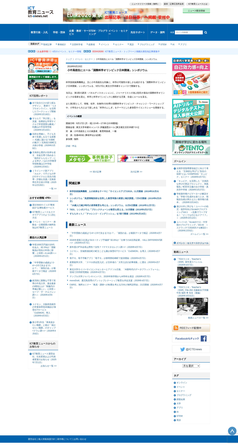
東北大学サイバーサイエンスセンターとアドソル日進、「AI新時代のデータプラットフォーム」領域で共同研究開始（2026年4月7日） (115, 259)
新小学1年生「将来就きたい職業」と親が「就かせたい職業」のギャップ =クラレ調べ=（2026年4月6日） (44, 317)
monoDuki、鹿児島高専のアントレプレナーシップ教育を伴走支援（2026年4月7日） (110, 269)
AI (167, 34)
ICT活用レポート (39, 84)
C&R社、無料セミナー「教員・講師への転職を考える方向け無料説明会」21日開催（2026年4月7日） (116, 274)
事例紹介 (64, 34)
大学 (179, 392)
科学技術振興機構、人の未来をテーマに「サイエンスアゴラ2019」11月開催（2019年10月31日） (114, 181)
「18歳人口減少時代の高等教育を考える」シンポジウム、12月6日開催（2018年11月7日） (113, 194)
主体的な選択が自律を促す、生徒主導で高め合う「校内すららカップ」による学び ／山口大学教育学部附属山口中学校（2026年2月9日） (44, 148)
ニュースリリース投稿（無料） (142, 3)
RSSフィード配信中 (191, 316)
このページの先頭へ (232, 419)
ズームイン (180, 150)
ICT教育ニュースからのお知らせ (42, 334)
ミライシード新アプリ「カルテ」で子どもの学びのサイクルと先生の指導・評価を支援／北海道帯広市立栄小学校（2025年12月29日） (44, 166)
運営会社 (32, 428)
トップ (69, 48)
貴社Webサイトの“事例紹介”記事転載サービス (43, 195)
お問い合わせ (80, 428)
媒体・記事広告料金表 (172, 3)
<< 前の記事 (95, 160)
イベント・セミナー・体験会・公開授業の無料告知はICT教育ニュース (44, 213)
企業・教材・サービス (78, 26)
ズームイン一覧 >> (199, 223)
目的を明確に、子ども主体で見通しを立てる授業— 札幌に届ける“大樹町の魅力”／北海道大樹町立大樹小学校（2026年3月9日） (44, 129)
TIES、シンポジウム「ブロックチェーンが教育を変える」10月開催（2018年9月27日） (111, 198)
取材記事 (50, 34)
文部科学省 (78, 34)
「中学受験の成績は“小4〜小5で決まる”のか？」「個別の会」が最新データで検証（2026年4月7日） (116, 223)
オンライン (182, 371)
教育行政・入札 (39, 26)
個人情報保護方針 (46, 428)
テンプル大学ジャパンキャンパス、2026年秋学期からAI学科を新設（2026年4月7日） (111, 265)
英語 (128, 34)
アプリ (176, 34)
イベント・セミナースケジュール (192, 231)
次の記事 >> (136, 160)
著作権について (64, 428)
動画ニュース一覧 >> (198, 306)
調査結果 (181, 388)
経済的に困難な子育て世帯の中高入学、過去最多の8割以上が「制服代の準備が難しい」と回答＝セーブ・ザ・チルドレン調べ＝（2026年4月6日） (44, 277)
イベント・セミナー (117, 26)
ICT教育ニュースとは (197, 3)
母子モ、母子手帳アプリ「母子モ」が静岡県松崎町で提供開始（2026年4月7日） (108, 247)
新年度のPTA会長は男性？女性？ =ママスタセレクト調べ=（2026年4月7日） (107, 235)
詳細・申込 (71, 134)
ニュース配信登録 (196, 9)
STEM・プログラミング (98, 26)
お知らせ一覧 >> (49, 354)
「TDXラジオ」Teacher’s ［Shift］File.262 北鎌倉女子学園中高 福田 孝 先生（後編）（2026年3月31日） (192, 289)
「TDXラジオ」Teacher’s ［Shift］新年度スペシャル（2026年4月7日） (192, 260)
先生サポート (138, 26)
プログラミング (142, 34)
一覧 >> (53, 177)
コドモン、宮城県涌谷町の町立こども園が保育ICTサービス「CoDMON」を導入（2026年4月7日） (115, 241)
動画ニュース (181, 240)
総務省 (91, 34)
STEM (158, 34)
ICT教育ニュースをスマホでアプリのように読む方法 (44, 203)
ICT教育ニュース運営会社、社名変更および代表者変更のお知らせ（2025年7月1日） (44, 346)
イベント (104, 34)
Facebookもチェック (191, 327)
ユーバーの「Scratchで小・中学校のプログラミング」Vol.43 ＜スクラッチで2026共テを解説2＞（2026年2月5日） (192, 214)
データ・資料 (157, 26)
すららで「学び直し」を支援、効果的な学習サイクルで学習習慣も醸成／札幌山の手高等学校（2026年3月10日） (44, 113)
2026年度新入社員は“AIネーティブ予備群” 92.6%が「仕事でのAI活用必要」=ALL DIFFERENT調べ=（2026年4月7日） (116, 230)
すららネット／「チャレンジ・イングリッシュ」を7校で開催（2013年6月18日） (108, 202)
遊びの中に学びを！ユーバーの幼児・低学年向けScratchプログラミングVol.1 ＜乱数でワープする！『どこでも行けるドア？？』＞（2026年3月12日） (192, 201)
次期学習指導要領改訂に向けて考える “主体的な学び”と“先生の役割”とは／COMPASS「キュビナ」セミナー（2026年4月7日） (192, 161)
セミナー (117, 34)
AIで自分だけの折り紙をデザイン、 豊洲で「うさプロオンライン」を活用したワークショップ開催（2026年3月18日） (44, 97)
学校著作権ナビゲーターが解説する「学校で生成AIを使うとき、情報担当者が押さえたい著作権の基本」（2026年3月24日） (192, 186)
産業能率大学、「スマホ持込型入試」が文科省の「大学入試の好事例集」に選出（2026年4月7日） (115, 252)
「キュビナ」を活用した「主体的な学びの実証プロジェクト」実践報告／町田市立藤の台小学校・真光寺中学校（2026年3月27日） (192, 173)
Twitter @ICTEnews (191, 338)
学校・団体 (59, 26)
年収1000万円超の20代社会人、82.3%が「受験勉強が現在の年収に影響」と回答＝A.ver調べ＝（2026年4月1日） (44, 239)
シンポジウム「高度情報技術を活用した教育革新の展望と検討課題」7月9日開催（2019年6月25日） (115, 188)
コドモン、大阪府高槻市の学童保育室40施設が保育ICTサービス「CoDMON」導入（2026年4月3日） (44, 298)
